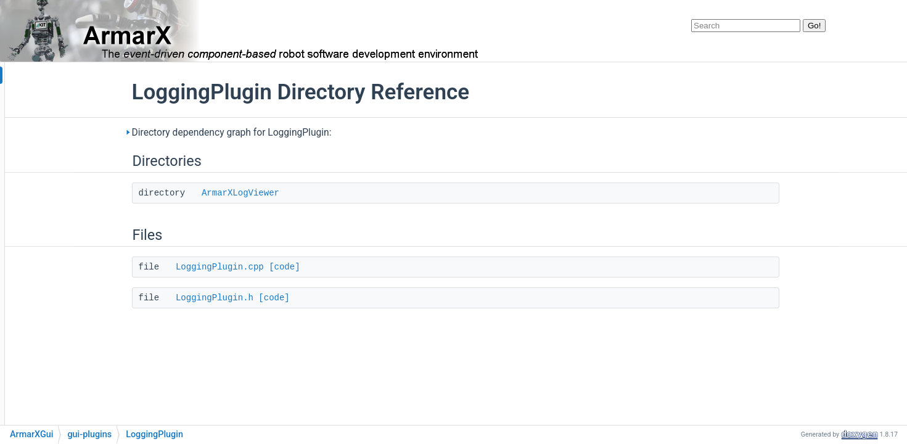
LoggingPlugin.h (290, 298)
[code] (359, 267)
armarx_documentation (58, 75)
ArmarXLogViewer (316, 193)
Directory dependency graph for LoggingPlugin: (307, 132)
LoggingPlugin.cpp (295, 267)
